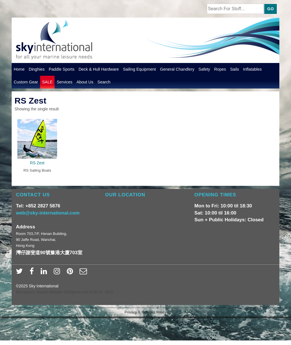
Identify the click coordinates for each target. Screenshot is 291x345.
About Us (84, 82)
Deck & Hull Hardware (98, 69)
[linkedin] (45, 273)
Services (64, 82)
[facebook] (33, 273)
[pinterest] (71, 273)
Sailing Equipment (139, 69)
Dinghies (37, 69)
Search (104, 82)
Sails (234, 69)
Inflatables (252, 69)
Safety (204, 69)
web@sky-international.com (48, 213)
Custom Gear (26, 82)
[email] (84, 273)
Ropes (220, 69)
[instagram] (58, 273)
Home (19, 69)
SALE (47, 82)
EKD (109, 292)
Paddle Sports (61, 69)
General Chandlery (177, 69)
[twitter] (20, 273)
